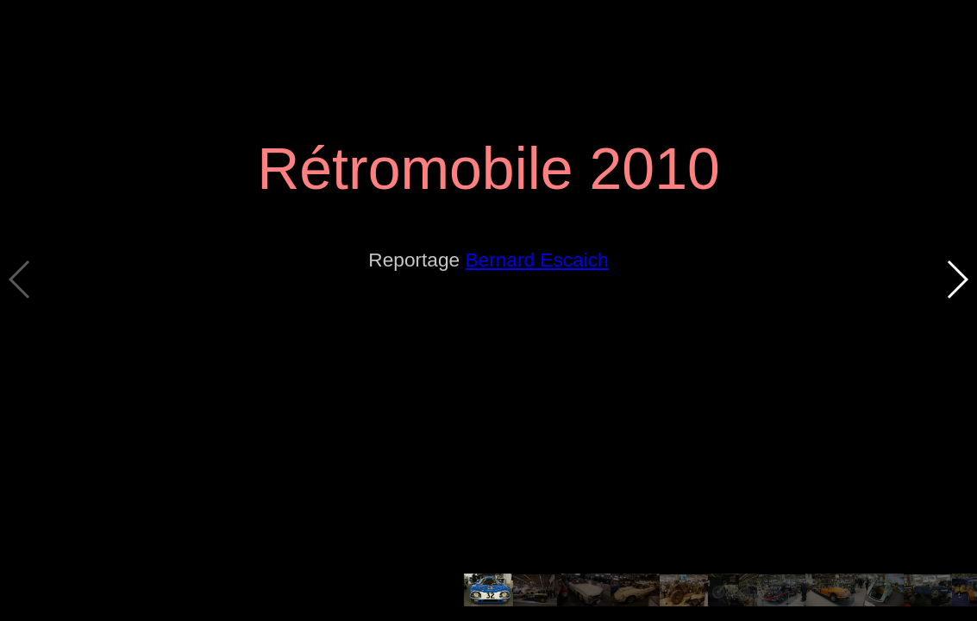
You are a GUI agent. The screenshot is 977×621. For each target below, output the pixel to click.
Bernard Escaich (536, 259)
